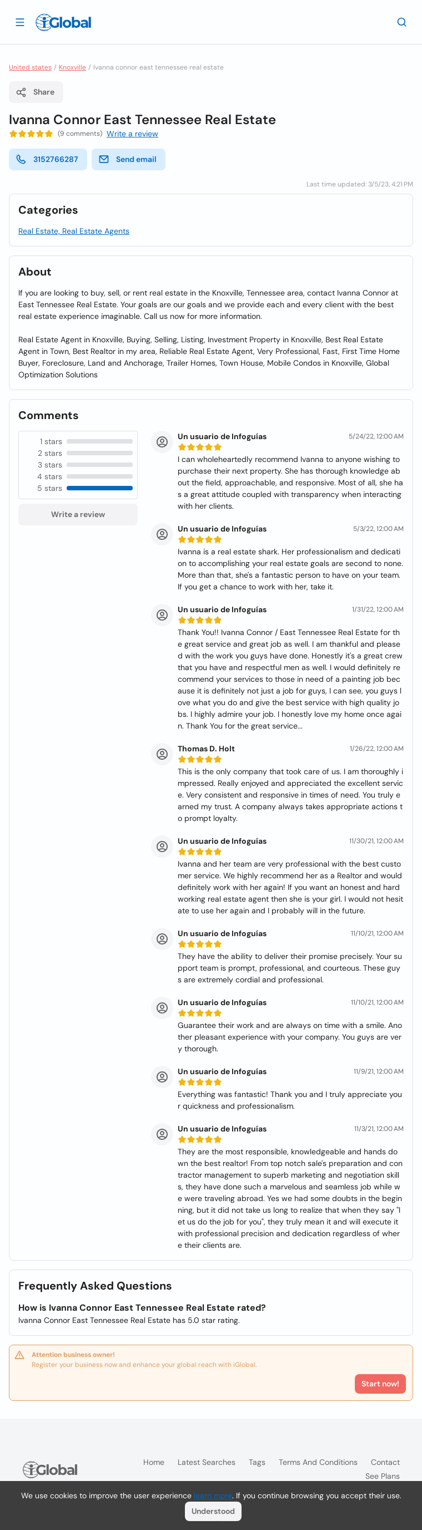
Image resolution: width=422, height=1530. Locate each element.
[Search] (402, 22)
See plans (382, 1476)
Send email (127, 159)
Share (35, 92)
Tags (257, 1462)
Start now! (380, 1384)
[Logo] (63, 22)
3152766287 (47, 159)
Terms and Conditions (318, 1462)
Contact (385, 1462)
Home (153, 1462)
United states (30, 67)
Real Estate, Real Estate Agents (73, 231)
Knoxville (72, 67)
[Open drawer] (20, 22)
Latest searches (206, 1462)
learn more (213, 1495)
